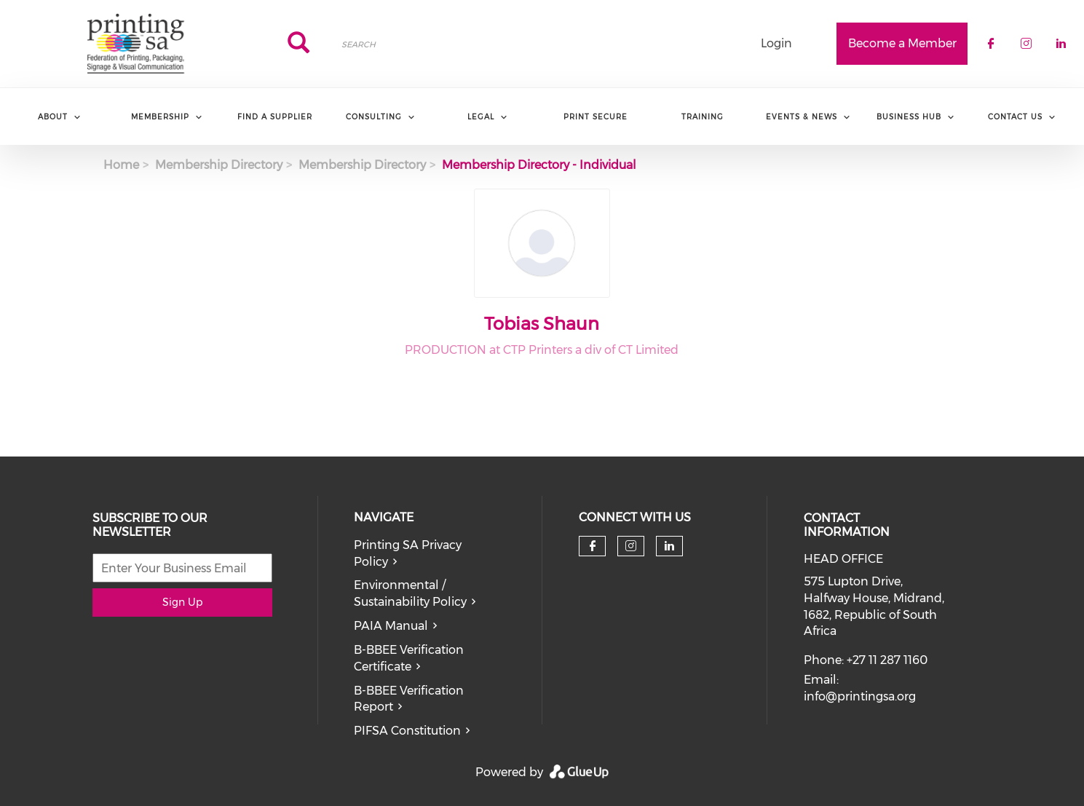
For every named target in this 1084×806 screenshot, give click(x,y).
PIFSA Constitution (407, 731)
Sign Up (182, 602)
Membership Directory (218, 165)
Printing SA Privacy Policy (408, 553)
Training (702, 117)
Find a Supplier (274, 117)
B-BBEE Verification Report (409, 699)
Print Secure (595, 117)
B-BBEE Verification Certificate (409, 658)
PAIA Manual (391, 626)
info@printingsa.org (860, 696)
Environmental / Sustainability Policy (410, 593)
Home (121, 165)
